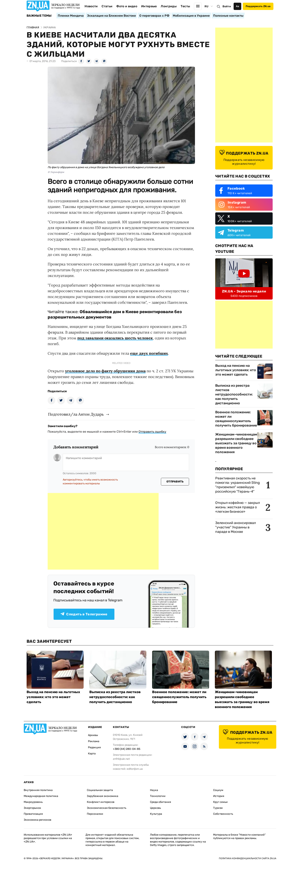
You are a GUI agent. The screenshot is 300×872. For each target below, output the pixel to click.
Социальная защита (100, 790)
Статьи (107, 6)
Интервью (149, 6)
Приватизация (33, 814)
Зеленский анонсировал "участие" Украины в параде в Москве (235, 527)
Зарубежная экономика (102, 796)
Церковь (155, 808)
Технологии (157, 796)
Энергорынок (32, 808)
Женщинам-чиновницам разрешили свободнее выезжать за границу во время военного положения (236, 443)
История (218, 796)
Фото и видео (126, 6)
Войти (227, 6)
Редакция (94, 747)
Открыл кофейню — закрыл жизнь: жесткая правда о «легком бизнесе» (237, 507)
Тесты (185, 6)
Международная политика (41, 796)
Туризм (218, 808)
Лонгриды (169, 6)
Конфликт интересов (100, 802)
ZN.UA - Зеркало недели (244, 291)
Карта (92, 753)
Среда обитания (160, 802)
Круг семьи (220, 802)
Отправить (175, 481)
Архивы (93, 735)
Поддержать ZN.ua (258, 6)
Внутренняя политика (38, 790)
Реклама (93, 741)
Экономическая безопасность (106, 808)
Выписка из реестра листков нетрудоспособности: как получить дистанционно (234, 394)
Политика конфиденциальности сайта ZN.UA (247, 858)
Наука (154, 790)
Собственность (223, 814)
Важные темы (39, 15)
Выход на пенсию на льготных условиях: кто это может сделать (235, 370)
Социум (218, 790)
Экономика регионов (37, 819)
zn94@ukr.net (121, 759)
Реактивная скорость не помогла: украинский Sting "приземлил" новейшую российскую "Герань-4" (237, 485)
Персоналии (95, 814)
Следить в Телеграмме (83, 614)
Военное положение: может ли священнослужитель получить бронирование (236, 418)
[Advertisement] (103, 531)
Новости (91, 6)
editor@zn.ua (135, 768)
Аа (237, 6)
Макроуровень (33, 802)
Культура (156, 814)
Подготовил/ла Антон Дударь (76, 414)
